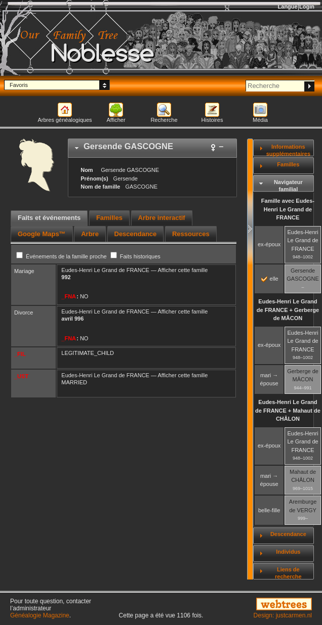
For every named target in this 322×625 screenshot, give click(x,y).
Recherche (163, 120)
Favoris (19, 85)
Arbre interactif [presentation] (161, 217)
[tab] (152, 148)
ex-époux (269, 244)
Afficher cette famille (182, 270)
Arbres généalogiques (64, 120)
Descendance (288, 534)
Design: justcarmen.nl (283, 615)
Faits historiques (135, 256)
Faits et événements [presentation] (49, 217)
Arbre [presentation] (90, 234)
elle (269, 279)
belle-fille (269, 510)
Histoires (212, 120)
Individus (288, 552)
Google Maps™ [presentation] (42, 234)
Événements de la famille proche (62, 256)
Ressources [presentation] (191, 234)
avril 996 (72, 319)
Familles (288, 164)
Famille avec (287, 209)
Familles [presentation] (109, 217)
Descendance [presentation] (135, 234)
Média (260, 120)
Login (306, 7)
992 (65, 277)
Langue (288, 7)
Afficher (115, 120)
